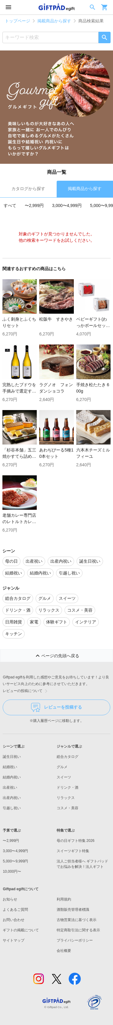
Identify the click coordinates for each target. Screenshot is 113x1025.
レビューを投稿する (56, 707)
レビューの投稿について (26, 691)
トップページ (17, 20)
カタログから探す (28, 188)
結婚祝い (10, 767)
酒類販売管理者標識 (73, 909)
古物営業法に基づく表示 (76, 920)
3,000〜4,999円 (67, 205)
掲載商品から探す (54, 20)
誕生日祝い (12, 757)
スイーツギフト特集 (73, 851)
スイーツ (64, 777)
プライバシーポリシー (75, 940)
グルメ (62, 767)
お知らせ (10, 899)
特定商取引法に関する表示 (78, 930)
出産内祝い (12, 798)
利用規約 (64, 899)
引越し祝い (12, 808)
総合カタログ (67, 757)
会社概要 (64, 951)
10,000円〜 (12, 871)
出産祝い (10, 787)
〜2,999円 (34, 205)
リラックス (66, 798)
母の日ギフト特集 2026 (76, 841)
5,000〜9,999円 (15, 861)
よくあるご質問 (15, 909)
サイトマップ (13, 940)
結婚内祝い (12, 777)
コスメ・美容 (67, 808)
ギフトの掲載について (21, 930)
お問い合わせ (13, 920)
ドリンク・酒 (67, 787)
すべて (10, 205)
